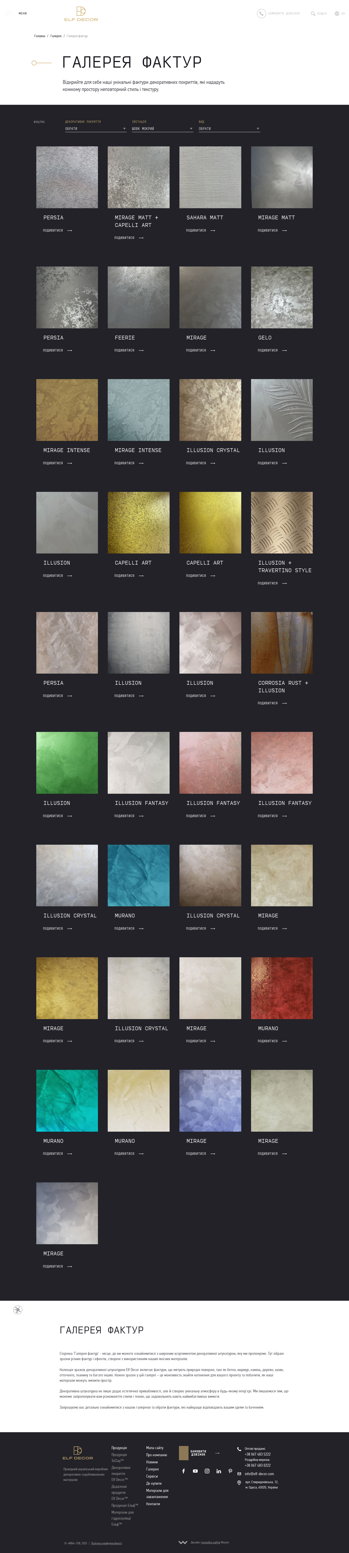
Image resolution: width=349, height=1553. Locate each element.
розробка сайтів (211, 1542)
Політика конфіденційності (106, 1543)
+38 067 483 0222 (258, 1465)
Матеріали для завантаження (157, 1493)
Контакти (153, 1503)
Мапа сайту (154, 1447)
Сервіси (152, 1476)
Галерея (56, 36)
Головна (39, 36)
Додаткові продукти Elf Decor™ (120, 1492)
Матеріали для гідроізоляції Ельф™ (123, 1518)
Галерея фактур (77, 36)
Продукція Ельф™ (125, 1505)
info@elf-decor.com (259, 1473)
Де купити (154, 1483)
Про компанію (156, 1454)
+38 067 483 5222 (258, 1454)
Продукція (119, 1447)
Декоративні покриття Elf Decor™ (121, 1473)
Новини (152, 1462)
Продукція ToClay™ (119, 1457)
